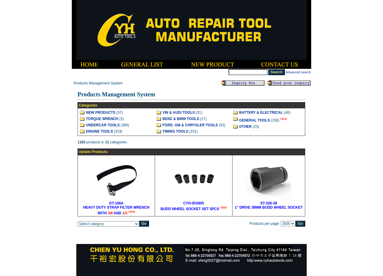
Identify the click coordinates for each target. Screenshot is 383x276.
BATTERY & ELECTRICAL (261, 112)
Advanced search (298, 72)
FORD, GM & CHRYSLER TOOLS (190, 125)
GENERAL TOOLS (254, 120)
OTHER (245, 127)
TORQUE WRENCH (102, 119)
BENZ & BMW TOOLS (180, 119)
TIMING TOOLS (175, 131)
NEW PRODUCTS (100, 112)
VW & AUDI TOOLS (178, 112)
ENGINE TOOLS (99, 131)
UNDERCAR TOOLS (103, 125)
